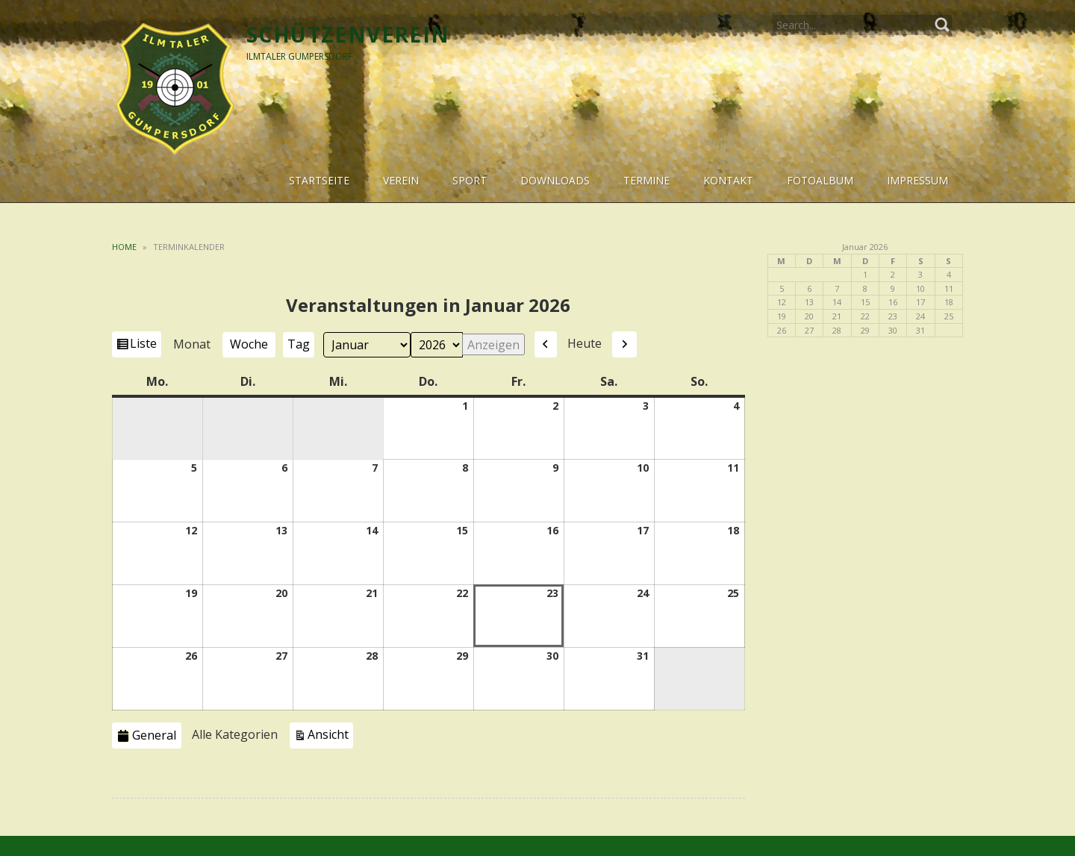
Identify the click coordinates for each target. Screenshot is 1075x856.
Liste (145, 345)
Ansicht (330, 734)
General (146, 735)
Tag (298, 344)
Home (124, 246)
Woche (249, 344)
